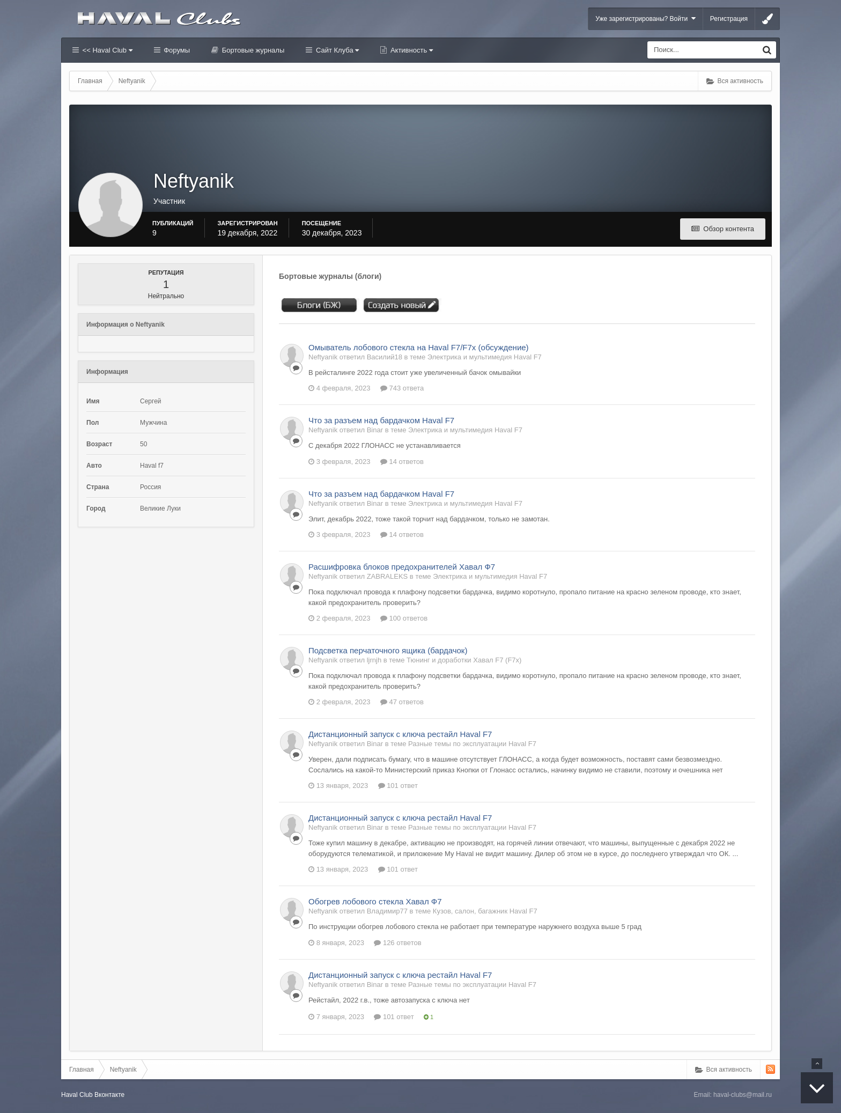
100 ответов (403, 618)
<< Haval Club (106, 50)
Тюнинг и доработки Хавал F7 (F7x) (464, 660)
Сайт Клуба (336, 50)
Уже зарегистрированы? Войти (645, 18)
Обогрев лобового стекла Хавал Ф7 (375, 901)
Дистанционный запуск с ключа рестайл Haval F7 (400, 734)
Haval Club (77, 1095)
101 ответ (398, 786)
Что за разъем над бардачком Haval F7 (381, 420)
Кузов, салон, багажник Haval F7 (485, 911)
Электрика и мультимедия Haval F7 (484, 357)
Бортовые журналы (252, 50)
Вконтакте (109, 1095)
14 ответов (402, 462)
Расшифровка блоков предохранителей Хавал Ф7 (401, 566)
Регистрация (729, 19)
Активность (410, 50)
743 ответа (402, 388)
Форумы (176, 50)
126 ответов (397, 943)
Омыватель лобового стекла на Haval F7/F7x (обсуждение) (418, 347)
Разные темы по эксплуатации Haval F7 (472, 744)
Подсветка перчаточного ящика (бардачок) (387, 650)
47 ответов (402, 702)
